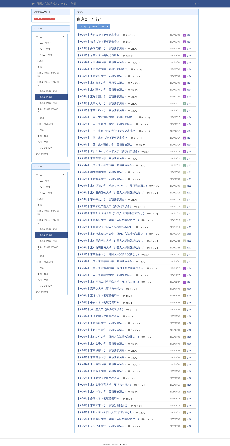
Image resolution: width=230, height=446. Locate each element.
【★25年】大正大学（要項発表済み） (99, 34)
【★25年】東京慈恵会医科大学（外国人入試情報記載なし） (112, 233)
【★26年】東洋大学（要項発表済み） (99, 377)
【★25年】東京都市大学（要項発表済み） (102, 82)
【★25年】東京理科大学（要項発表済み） (102, 89)
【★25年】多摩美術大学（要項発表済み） (102, 48)
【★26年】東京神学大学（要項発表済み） (102, 391)
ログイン (194, 3)
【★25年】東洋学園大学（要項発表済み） (102, 96)
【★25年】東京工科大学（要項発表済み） (102, 110)
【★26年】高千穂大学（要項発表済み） (101, 288)
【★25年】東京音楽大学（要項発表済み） (102, 178)
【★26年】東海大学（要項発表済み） (99, 316)
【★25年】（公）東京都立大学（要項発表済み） (106, 165)
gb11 (187, 172)
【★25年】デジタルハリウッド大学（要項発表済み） (108, 151)
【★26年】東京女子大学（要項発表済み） (102, 343)
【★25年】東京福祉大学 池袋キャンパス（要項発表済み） (112, 185)
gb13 (187, 103)
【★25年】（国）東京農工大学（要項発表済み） (106, 123)
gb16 (187, 289)
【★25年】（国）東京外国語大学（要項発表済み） (107, 130)
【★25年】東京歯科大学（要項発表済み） (102, 76)
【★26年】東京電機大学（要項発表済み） (102, 364)
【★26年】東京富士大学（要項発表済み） (102, 371)
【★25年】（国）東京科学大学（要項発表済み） (106, 275)
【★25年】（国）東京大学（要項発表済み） (103, 137)
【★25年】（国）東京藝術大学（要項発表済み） (106, 144)
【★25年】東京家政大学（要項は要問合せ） (103, 69)
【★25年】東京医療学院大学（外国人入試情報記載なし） (111, 240)
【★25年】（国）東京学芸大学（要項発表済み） (106, 261)
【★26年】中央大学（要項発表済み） (99, 302)
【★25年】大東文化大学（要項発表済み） (102, 103)
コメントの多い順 (88, 26)
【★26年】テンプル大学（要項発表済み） (102, 425)
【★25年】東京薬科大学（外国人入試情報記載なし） (108, 220)
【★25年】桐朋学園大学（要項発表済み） (102, 172)
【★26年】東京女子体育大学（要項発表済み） (104, 384)
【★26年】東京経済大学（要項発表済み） (102, 322)
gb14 (187, 35)
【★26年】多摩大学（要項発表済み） (99, 398)
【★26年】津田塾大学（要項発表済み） (101, 309)
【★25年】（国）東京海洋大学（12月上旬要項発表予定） (111, 268)
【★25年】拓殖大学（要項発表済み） (99, 41)
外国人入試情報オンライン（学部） (58, 3)
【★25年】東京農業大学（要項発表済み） (102, 158)
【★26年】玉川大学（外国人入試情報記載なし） (106, 412)
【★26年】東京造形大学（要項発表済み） (102, 357)
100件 (104, 26)
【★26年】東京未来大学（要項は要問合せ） (103, 405)
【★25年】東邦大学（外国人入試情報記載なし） (106, 226)
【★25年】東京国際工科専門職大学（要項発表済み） (108, 281)
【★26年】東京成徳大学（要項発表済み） (102, 350)
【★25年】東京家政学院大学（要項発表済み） (104, 206)
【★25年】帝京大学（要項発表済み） (99, 55)
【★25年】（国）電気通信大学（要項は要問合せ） (107, 117)
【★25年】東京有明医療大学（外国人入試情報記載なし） (111, 247)
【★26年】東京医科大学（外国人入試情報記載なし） (108, 419)
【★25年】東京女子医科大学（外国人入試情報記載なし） (111, 213)
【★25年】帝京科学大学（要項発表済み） (102, 62)
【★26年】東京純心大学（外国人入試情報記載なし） (108, 336)
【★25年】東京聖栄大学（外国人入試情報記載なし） (108, 254)
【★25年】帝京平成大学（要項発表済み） (102, 199)
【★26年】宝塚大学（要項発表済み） (99, 295)
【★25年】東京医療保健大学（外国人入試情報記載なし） (111, 192)
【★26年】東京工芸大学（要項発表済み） (102, 329)
